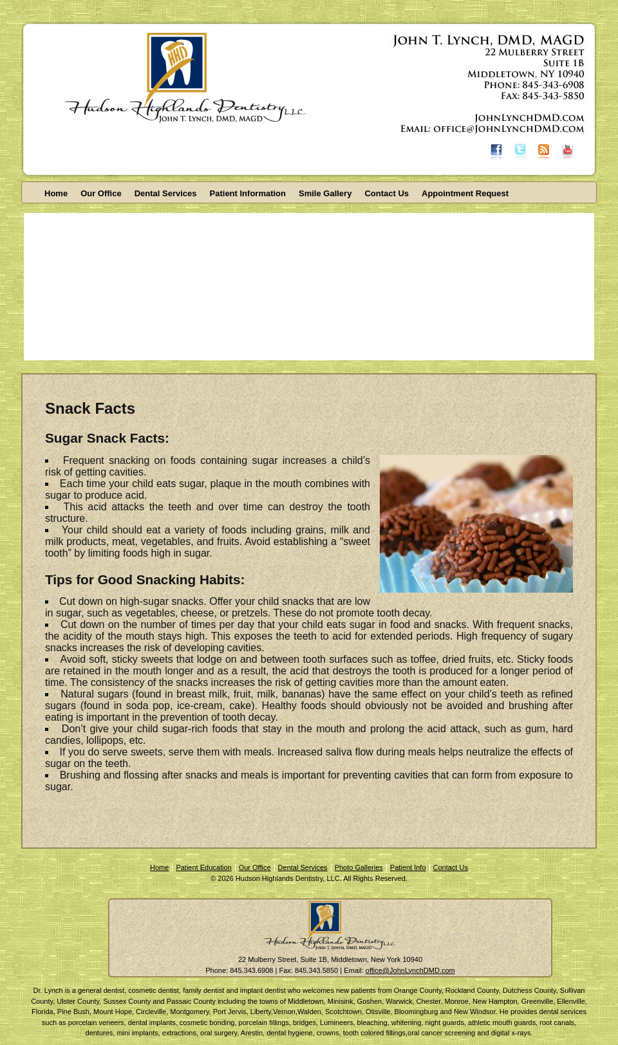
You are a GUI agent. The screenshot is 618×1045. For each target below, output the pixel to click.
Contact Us (386, 193)
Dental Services (166, 193)
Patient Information (248, 193)
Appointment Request (465, 193)
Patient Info (408, 867)
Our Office (101, 193)
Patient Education (203, 867)
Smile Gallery (325, 193)
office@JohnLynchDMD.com (410, 970)
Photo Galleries (359, 867)
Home (56, 193)
